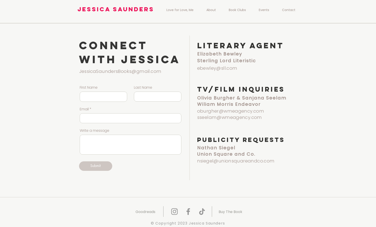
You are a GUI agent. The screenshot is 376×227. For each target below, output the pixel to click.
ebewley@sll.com (217, 68)
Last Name (143, 87)
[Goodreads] (145, 211)
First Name (89, 87)
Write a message (94, 130)
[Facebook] (188, 211)
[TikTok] (202, 211)
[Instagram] (174, 211)
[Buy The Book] (231, 211)
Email (84, 109)
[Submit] (95, 166)
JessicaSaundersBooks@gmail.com (120, 71)
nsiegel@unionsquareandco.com (236, 161)
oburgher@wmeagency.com (230, 111)
